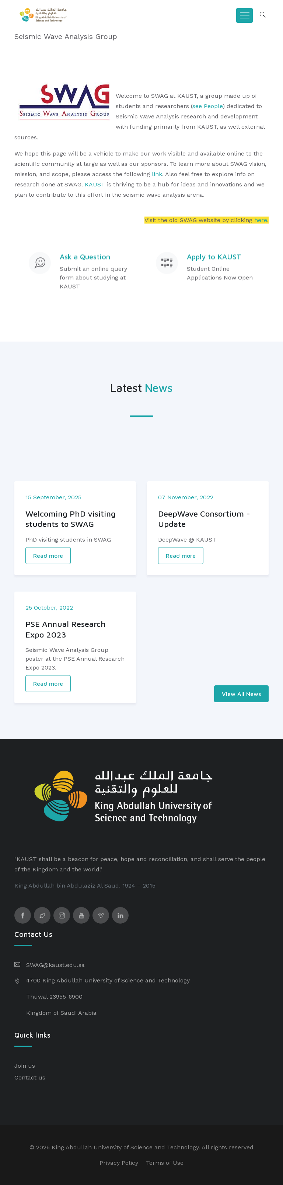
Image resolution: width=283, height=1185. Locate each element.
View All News (241, 693)
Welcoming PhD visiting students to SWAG (70, 552)
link (157, 174)
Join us (24, 1065)
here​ (260, 220)
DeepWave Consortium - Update (204, 552)
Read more (48, 588)
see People (207, 106)
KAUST (95, 184)
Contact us (29, 1077)
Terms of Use (165, 1162)
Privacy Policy (118, 1162)
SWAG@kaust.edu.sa (55, 964)
